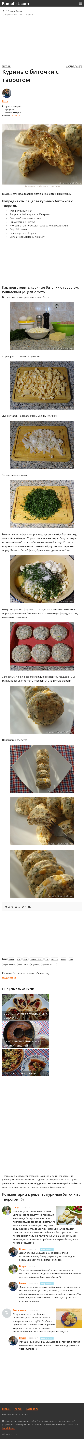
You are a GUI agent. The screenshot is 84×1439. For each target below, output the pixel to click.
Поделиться (9, 977)
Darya (16, 1207)
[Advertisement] (42, 40)
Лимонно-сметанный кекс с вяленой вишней (23, 1043)
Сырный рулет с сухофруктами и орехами (25, 1016)
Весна (5, 100)
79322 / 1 (15, 115)
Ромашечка (19, 1310)
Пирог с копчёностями (20, 1073)
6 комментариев (74, 66)
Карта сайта (32, 1408)
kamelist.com (8, 1428)
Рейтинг (18, 1408)
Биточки (6, 66)
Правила (6, 1408)
